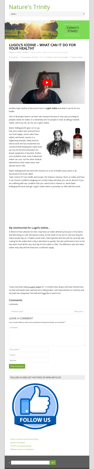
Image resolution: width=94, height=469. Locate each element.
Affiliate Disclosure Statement (22, 449)
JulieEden (15, 57)
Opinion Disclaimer (17, 442)
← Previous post (16, 311)
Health (65, 57)
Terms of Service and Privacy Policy (24, 439)
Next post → (79, 311)
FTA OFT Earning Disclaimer (21, 446)
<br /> (17, 205)
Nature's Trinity (29, 7)
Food (60, 57)
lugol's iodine (77, 57)
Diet (55, 57)
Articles (50, 57)
